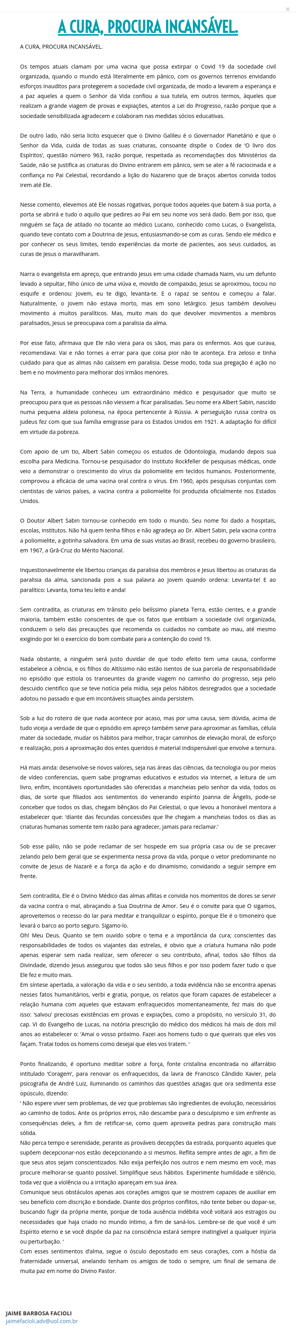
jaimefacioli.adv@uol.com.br (42, 1321)
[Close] (287, 9)
